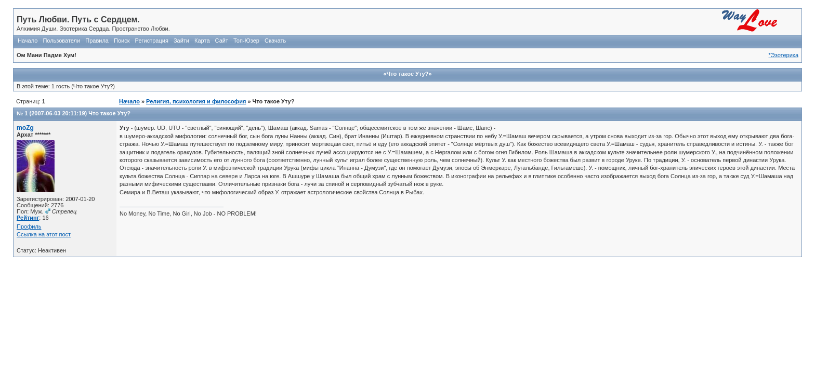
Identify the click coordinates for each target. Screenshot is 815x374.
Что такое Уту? (109, 113)
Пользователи (61, 40)
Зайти (181, 40)
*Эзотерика (783, 55)
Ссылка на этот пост (44, 234)
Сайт (221, 40)
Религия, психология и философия (196, 101)
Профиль (29, 226)
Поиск (121, 40)
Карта (201, 40)
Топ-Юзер (246, 40)
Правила (97, 40)
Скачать (275, 40)
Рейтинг (28, 218)
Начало (27, 40)
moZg (25, 127)
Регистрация (151, 40)
